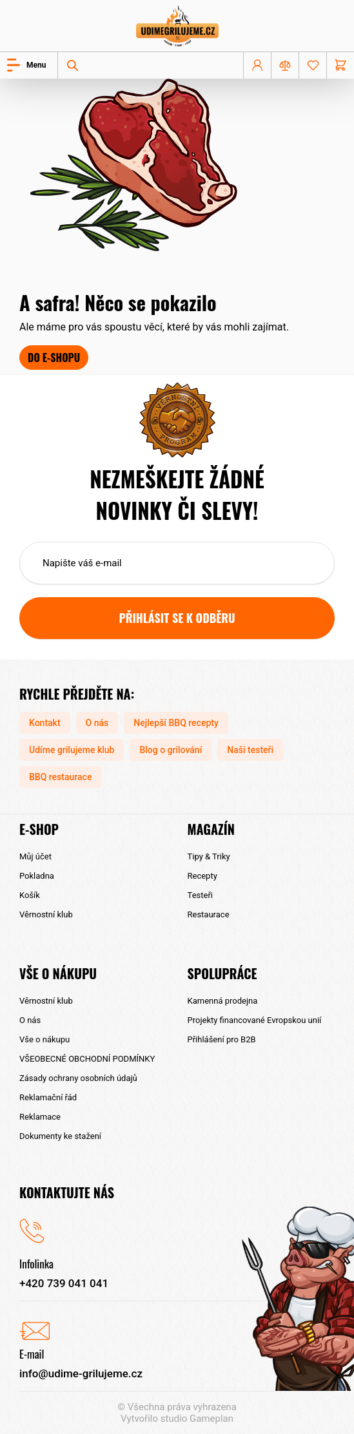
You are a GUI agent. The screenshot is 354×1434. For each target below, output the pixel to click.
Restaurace (209, 914)
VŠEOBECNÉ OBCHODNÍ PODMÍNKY (87, 1059)
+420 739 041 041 (63, 1283)
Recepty (202, 876)
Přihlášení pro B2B (222, 1039)
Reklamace (40, 1117)
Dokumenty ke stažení (60, 1136)
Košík (29, 895)
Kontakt (45, 723)
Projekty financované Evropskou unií (255, 1020)
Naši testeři (250, 750)
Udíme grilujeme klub (71, 750)
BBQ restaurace (60, 777)
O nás (97, 723)
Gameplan (211, 1418)
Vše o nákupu (44, 1039)
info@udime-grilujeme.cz (81, 1373)
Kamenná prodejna (223, 1001)
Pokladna (36, 876)
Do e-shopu (54, 357)
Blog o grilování (170, 750)
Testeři (200, 895)
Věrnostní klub (46, 914)
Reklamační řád (48, 1097)
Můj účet (35, 856)
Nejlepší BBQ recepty (176, 723)
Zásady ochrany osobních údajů (78, 1078)
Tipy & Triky (209, 856)
